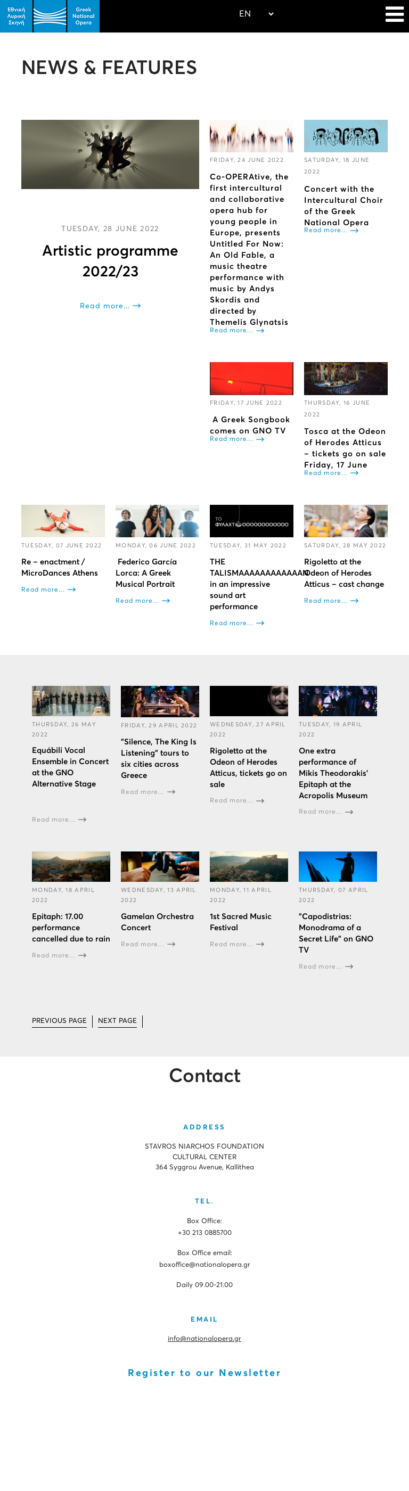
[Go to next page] (117, 1021)
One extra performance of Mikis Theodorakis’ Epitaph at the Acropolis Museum (333, 773)
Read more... (105, 306)
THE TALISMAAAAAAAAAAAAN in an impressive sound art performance (259, 584)
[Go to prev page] (59, 1021)
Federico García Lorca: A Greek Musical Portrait (146, 573)
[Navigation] (395, 16)
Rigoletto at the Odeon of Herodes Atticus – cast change (344, 573)
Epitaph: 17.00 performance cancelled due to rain (71, 928)
